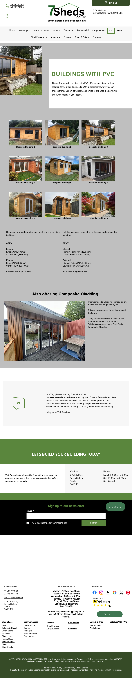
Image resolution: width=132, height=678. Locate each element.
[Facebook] (94, 592)
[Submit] (94, 523)
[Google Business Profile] (114, 592)
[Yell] (108, 592)
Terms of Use (49, 668)
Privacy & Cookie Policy (65, 668)
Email (29, 511)
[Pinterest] (128, 592)
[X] (121, 592)
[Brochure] (115, 506)
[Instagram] (101, 592)
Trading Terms (82, 668)
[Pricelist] (110, 614)
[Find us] (111, 3)
